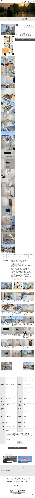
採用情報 (17, 484)
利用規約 (22, 482)
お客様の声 (31, 2)
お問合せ (26, 482)
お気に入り (25, 2)
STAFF (31, 19)
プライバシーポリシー (16, 482)
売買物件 (15, 479)
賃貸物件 (19, 479)
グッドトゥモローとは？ (9, 479)
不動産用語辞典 (9, 482)
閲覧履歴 (28, 2)
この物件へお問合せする (17, 448)
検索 (22, 2)
